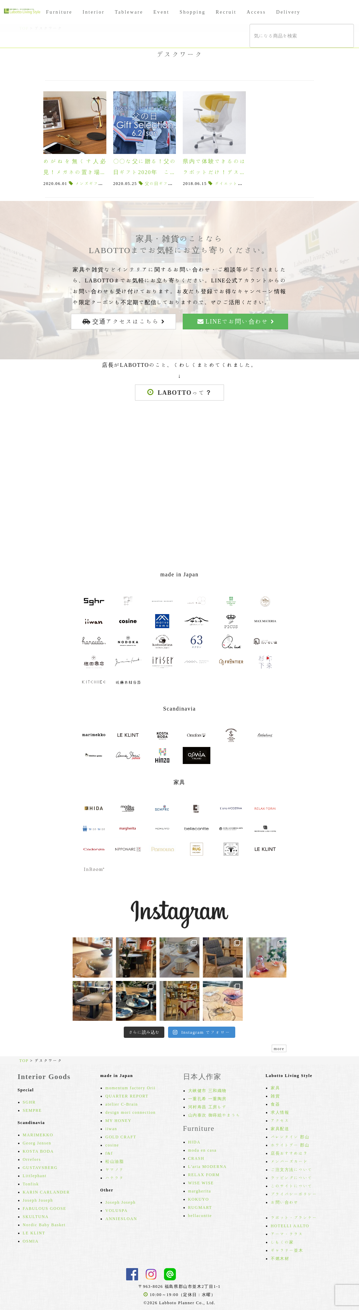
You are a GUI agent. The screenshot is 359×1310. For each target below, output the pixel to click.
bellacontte (200, 1215)
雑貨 (275, 1096)
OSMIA (31, 1241)
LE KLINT (34, 1233)
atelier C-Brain (121, 1104)
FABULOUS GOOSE (44, 1208)
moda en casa (202, 1150)
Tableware (129, 12)
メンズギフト (89, 183)
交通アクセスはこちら (123, 321)
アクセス (280, 1120)
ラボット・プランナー (294, 1217)
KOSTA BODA (38, 1151)
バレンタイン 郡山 (290, 1137)
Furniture (59, 12)
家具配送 (280, 1128)
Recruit (226, 12)
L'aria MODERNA (207, 1166)
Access (256, 12)
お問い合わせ (285, 1202)
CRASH (196, 1158)
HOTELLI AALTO (290, 1225)
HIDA (194, 1142)
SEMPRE (32, 1110)
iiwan (111, 1128)
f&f (109, 1153)
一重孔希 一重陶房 (207, 1098)
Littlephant (35, 1175)
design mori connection (130, 1112)
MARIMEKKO (38, 1135)
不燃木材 (280, 1258)
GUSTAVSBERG (40, 1167)
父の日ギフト (159, 183)
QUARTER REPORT (127, 1096)
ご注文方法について (291, 1169)
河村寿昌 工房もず (207, 1107)
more (279, 1048)
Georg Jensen (37, 1143)
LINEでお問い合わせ (235, 321)
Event (161, 12)
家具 (275, 1088)
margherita (199, 1191)
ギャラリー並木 (287, 1250)
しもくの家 (282, 1242)
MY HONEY (118, 1120)
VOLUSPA (116, 1210)
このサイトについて (291, 1186)
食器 (275, 1104)
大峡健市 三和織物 (207, 1090)
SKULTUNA (36, 1216)
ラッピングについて (291, 1177)
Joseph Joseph (38, 1200)
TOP (24, 1060)
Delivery (288, 12)
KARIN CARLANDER (46, 1192)
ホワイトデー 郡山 (290, 1145)
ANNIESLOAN (121, 1218)
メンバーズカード (289, 1161)
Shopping (193, 12)
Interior (93, 12)
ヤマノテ (114, 1169)
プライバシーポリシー (294, 1194)
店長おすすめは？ (289, 1153)
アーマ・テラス (287, 1234)
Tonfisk (31, 1184)
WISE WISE (201, 1183)
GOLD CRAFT (120, 1137)
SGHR (29, 1102)
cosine (112, 1145)
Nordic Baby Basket (44, 1224)
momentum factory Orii (130, 1088)
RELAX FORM (204, 1174)
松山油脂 (114, 1161)
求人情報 (280, 1112)
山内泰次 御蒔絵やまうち (214, 1115)
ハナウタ (114, 1177)
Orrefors (32, 1159)
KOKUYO (198, 1199)
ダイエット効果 (231, 183)
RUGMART (200, 1207)
